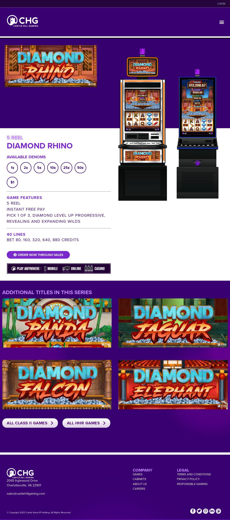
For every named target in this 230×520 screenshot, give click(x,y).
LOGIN (221, 4)
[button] (222, 22)
